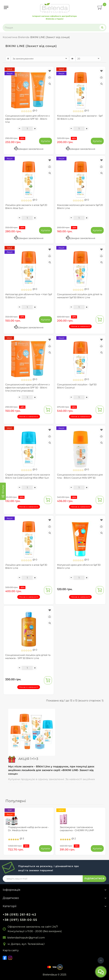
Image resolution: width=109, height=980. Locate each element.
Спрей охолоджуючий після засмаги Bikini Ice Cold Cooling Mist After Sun (27, 476)
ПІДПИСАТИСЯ (94, 878)
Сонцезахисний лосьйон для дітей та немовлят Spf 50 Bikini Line (79, 296)
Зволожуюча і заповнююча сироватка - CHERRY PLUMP (77, 829)
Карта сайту (11, 950)
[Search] (102, 27)
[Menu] (6, 7)
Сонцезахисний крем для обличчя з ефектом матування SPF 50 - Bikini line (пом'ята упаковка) (27, 387)
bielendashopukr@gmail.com (26, 937)
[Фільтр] (3, 491)
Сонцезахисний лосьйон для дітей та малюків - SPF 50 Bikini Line (28, 657)
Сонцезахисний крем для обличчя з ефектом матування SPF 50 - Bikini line (27, 118)
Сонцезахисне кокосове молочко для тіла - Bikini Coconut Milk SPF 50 (80, 476)
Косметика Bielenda (16, 37)
